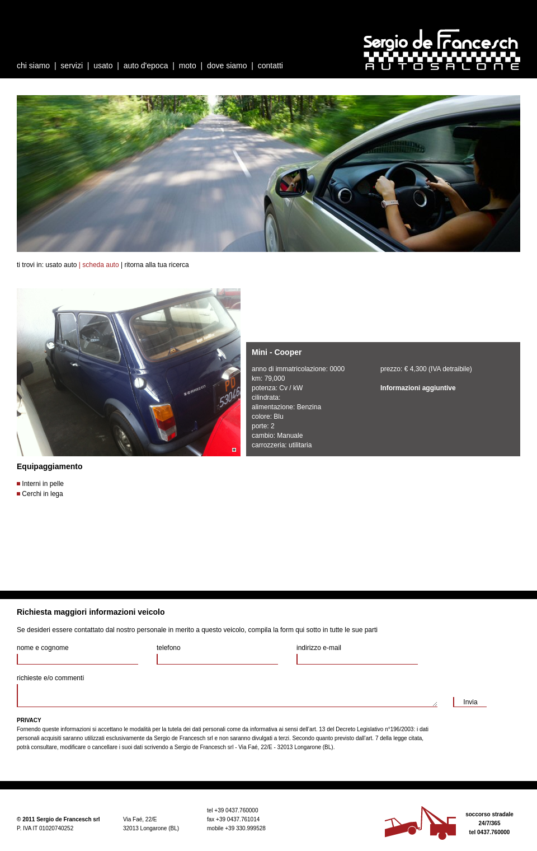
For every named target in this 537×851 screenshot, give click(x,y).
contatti (270, 65)
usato (102, 65)
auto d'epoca (146, 65)
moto (187, 65)
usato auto (61, 265)
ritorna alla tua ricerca (156, 265)
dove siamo (227, 65)
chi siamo (33, 65)
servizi (71, 65)
